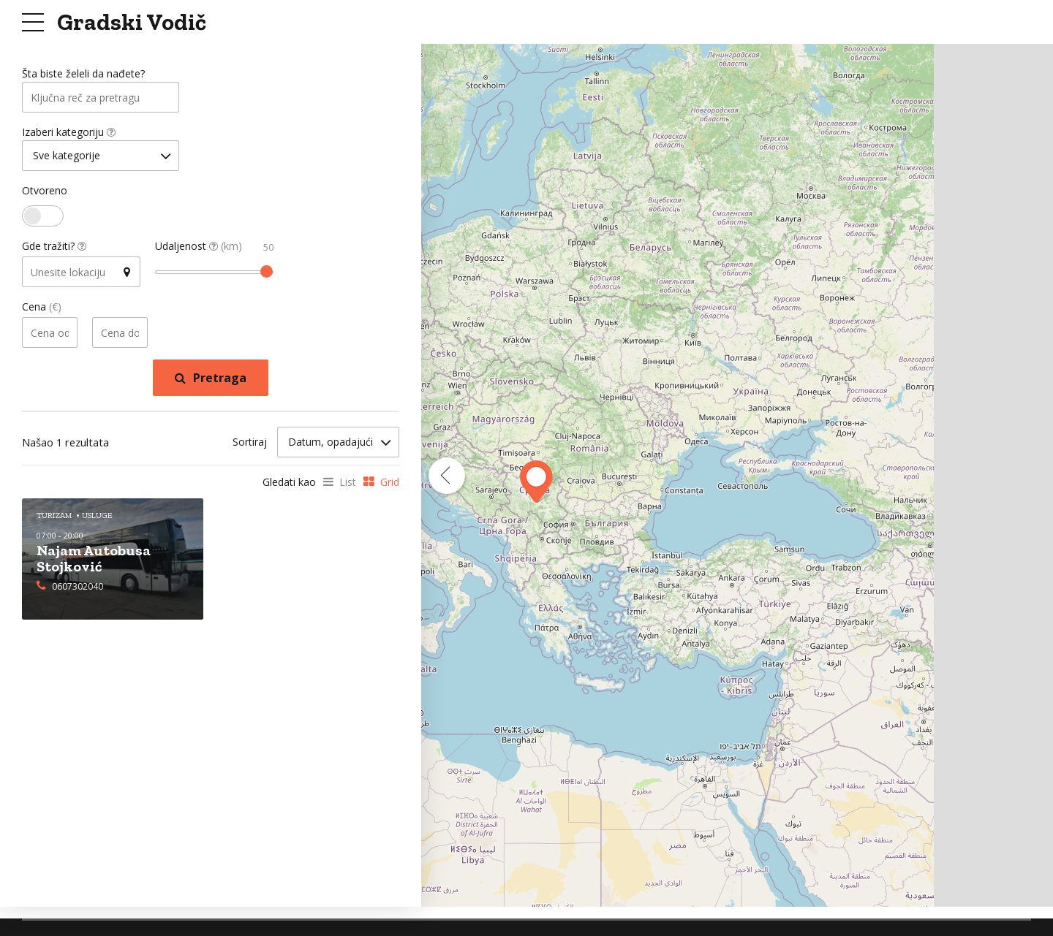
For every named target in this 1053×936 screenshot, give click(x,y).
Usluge (97, 518)
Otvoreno (44, 194)
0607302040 (77, 588)
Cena (41, 310)
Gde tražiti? (54, 249)
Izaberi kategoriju (69, 134)
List (347, 485)
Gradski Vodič (131, 22)
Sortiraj (250, 445)
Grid (389, 485)
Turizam (54, 518)
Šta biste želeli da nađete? (83, 74)
